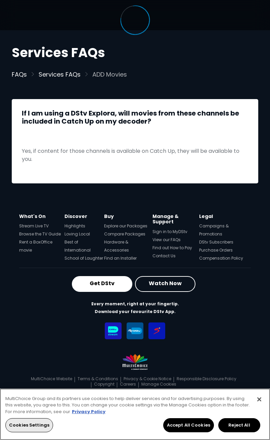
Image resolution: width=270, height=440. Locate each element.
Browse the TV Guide (40, 234)
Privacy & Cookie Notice (147, 379)
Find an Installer (120, 258)
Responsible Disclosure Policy (206, 379)
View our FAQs (166, 240)
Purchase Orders (216, 250)
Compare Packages (124, 234)
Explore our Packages (125, 226)
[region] (135, 414)
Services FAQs (60, 74)
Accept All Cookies (188, 425)
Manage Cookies (158, 384)
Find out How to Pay (172, 248)
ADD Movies (109, 74)
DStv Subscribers (216, 242)
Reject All (239, 425)
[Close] (259, 399)
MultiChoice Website (51, 379)
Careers (128, 384)
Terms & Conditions (98, 379)
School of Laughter (83, 258)
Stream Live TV (34, 226)
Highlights (74, 226)
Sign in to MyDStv (169, 231)
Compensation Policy (221, 258)
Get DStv (102, 283)
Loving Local (77, 234)
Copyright (104, 384)
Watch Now (165, 283)
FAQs (19, 74)
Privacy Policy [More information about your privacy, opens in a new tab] (88, 411)
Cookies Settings (29, 425)
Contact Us (164, 256)
